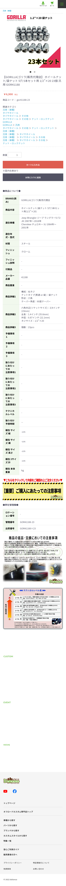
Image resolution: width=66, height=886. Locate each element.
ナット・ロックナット (43, 118)
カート (52, 4)
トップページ (9, 803)
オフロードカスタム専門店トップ (18, 811)
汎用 (17, 124)
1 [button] (31, 72)
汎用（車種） (8, 11)
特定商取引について (41, 863)
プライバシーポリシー (12, 863)
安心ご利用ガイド (11, 849)
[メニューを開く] (62, 4)
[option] (33, 40)
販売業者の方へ (10, 854)
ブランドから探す (11, 830)
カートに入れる (33, 164)
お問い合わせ (38, 869)
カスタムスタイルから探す (15, 835)
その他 (25, 115)
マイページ (43, 4)
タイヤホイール (10, 112)
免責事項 (7, 869)
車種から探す (9, 820)
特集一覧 (7, 841)
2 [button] (35, 72)
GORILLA (7, 121)
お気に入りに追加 (33, 177)
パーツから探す (10, 825)
